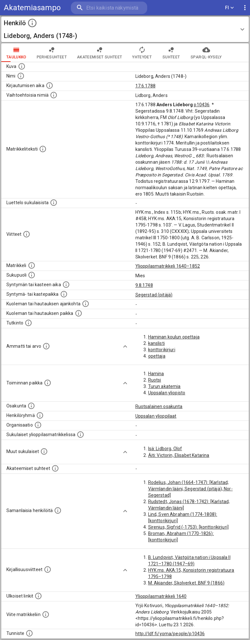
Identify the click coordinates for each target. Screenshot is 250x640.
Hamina (156, 373)
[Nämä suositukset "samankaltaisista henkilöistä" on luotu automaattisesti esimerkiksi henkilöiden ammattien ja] (58, 510)
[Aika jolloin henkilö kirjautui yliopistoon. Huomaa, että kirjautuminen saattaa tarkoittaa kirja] (49, 85)
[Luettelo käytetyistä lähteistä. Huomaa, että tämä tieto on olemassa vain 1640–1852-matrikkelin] (26, 234)
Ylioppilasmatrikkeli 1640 (161, 596)
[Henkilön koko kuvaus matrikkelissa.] (43, 149)
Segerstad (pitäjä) (154, 294)
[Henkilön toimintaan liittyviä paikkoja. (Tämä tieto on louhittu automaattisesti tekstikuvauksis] (47, 383)
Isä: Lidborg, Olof (165, 448)
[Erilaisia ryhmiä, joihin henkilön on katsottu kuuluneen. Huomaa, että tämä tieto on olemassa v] (40, 415)
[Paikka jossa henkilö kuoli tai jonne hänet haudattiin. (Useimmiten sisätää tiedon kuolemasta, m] (78, 313)
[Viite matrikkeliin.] (46, 614)
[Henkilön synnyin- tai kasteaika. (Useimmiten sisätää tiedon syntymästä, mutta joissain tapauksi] (66, 284)
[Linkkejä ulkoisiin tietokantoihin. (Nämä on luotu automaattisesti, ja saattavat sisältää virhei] (38, 596)
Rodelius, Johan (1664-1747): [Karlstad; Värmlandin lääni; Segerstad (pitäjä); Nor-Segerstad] (190, 489)
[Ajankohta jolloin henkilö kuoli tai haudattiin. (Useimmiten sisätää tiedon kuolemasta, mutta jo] (85, 304)
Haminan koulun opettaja (174, 336)
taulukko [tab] (16, 52)
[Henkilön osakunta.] (31, 406)
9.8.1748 (144, 285)
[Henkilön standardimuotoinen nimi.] (21, 76)
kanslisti (156, 343)
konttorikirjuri (161, 349)
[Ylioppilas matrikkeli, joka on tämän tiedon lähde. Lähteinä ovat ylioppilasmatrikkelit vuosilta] (32, 265)
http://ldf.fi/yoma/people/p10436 (170, 633)
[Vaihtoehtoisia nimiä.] (54, 95)
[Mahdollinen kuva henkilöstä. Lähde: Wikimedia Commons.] (22, 66)
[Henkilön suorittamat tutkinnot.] (28, 323)
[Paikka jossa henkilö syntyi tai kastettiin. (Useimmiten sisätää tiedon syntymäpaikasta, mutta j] (64, 294)
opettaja (156, 356)
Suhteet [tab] (171, 52)
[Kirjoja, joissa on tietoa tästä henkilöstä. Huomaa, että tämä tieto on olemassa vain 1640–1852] (47, 569)
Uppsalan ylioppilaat (156, 416)
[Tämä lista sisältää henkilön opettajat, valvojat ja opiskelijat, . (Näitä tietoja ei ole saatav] (55, 468)
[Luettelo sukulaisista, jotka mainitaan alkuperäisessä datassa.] (54, 202)
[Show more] (125, 346)
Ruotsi (154, 380)
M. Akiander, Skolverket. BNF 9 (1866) (186, 582)
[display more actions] (245, 8)
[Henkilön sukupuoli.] (32, 275)
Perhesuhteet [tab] (52, 52)
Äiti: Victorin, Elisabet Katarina (178, 455)
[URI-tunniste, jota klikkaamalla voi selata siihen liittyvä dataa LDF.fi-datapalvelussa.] (29, 633)
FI (229, 8)
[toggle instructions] (32, 23)
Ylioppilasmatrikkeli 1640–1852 (167, 266)
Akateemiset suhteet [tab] (99, 52)
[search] (109, 8)
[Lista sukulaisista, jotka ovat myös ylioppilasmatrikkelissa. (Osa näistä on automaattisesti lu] (80, 434)
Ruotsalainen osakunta (159, 406)
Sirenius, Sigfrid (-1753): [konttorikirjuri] (188, 527)
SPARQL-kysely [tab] (206, 52)
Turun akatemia (164, 386)
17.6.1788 (145, 85)
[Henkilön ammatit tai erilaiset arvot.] (46, 346)
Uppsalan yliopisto (167, 392)
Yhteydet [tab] (142, 52)
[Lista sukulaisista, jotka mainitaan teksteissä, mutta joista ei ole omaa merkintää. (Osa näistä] (44, 451)
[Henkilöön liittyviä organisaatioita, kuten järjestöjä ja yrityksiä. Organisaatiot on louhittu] (38, 425)
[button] (125, 29)
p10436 (201, 104)
